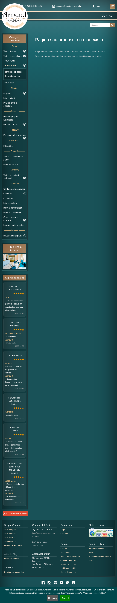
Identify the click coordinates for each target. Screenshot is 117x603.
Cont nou (64, 533)
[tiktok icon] (73, 582)
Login (96, 6)
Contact (108, 15)
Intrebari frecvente (96, 549)
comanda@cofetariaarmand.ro (67, 6)
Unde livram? (10, 541)
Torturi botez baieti (13, 72)
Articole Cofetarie (11, 559)
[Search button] (112, 25)
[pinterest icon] (55, 582)
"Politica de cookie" (73, 593)
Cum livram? (9, 537)
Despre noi (65, 552)
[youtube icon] (61, 582)
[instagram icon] (49, 582)
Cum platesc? (10, 533)
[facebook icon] (43, 582)
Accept (65, 598)
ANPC (91, 552)
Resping (52, 598)
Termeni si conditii (68, 564)
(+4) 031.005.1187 (43, 529)
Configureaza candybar (14, 189)
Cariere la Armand (68, 572)
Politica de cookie (68, 568)
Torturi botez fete (12, 76)
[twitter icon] (67, 582)
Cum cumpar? (10, 530)
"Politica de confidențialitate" (94, 593)
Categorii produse (14, 39)
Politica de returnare (13, 545)
